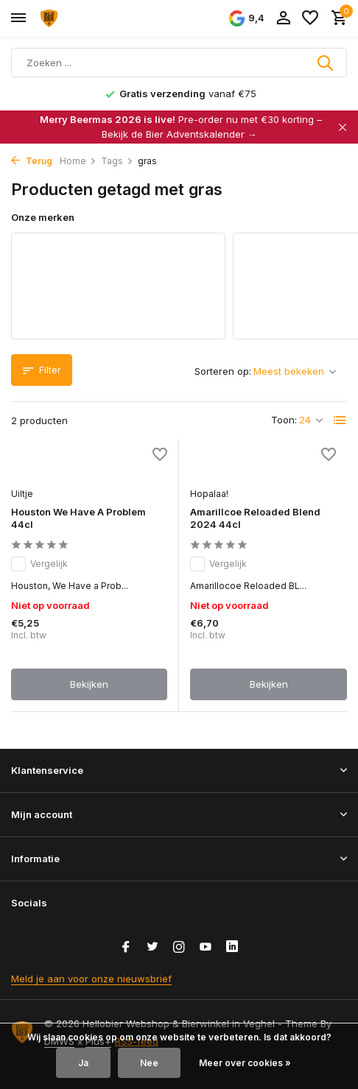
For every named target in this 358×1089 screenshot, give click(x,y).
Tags (117, 160)
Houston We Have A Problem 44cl (78, 518)
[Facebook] (126, 948)
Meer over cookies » (245, 1062)
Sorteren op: (222, 371)
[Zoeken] (179, 62)
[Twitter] (152, 948)
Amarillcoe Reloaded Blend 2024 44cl (255, 518)
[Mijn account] (283, 18)
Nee (149, 1062)
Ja (83, 1062)
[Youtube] (205, 948)
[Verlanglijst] (310, 18)
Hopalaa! (209, 493)
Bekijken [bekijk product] (89, 684)
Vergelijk (39, 564)
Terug (31, 160)
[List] (340, 420)
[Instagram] (179, 948)
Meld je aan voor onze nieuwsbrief (91, 978)
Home (78, 160)
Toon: (284, 420)
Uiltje (22, 493)
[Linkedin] (232, 948)
